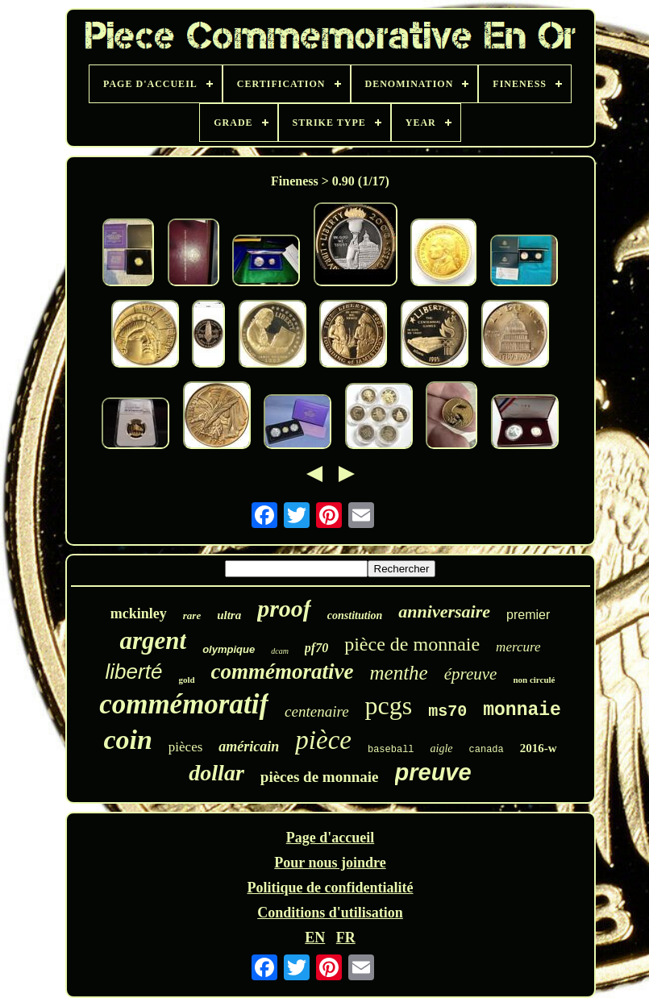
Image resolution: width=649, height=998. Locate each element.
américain (248, 746)
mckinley (138, 613)
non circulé (534, 679)
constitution (354, 615)
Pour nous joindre (329, 863)
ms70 (447, 711)
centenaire (316, 711)
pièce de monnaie (412, 644)
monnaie (522, 710)
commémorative (282, 671)
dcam (280, 651)
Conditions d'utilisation (330, 912)
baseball (391, 749)
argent (152, 640)
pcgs (389, 705)
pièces (185, 747)
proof (284, 608)
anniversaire (444, 611)
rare (192, 615)
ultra (229, 615)
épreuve (470, 674)
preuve (433, 772)
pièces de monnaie (319, 776)
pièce (323, 740)
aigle (442, 748)
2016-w (538, 748)
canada (486, 749)
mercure (518, 647)
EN (315, 937)
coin (127, 740)
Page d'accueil (330, 838)
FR (346, 937)
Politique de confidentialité (331, 887)
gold (186, 679)
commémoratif (183, 704)
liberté (134, 671)
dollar (216, 772)
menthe (399, 673)
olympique (228, 649)
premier (528, 615)
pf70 (316, 648)
